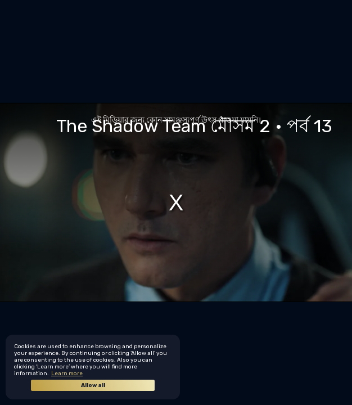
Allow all (93, 385)
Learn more (67, 373)
